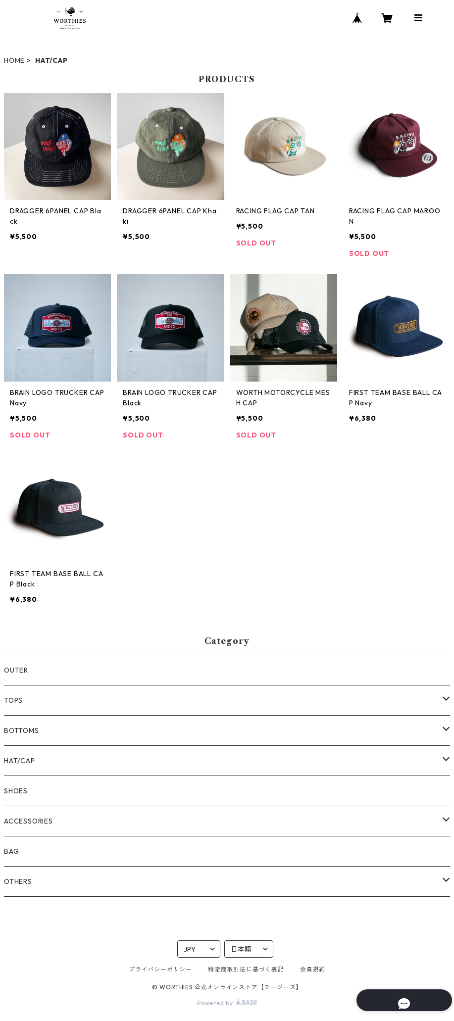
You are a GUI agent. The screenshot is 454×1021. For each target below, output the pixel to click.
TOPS (13, 700)
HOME (14, 60)
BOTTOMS (21, 730)
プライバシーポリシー (160, 969)
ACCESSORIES (28, 821)
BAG (11, 851)
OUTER (16, 670)
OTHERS (18, 881)
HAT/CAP (19, 760)
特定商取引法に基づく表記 (246, 969)
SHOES (16, 790)
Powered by (227, 1003)
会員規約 (312, 969)
